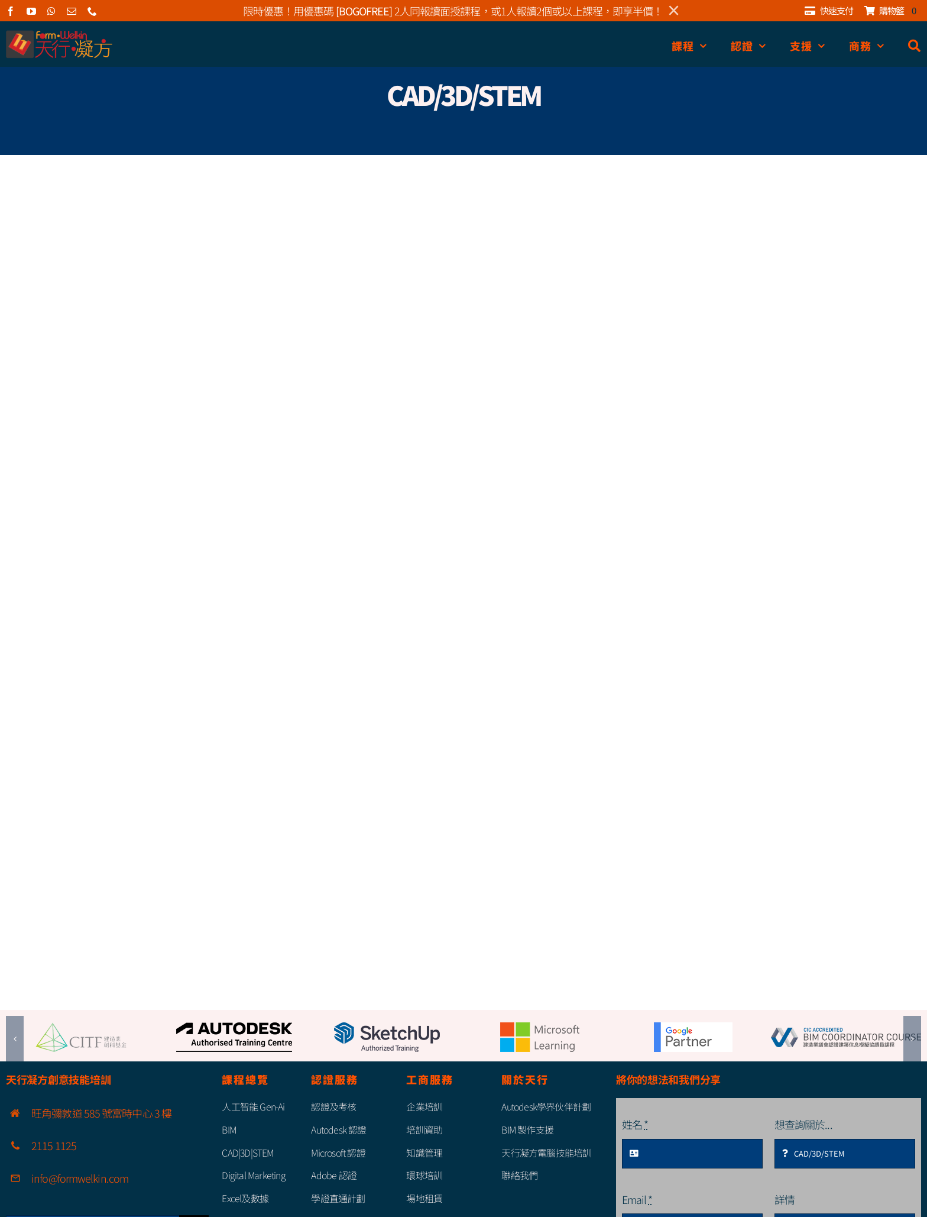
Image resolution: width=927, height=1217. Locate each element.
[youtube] (31, 11)
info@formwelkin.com (79, 1178)
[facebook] (10, 11)
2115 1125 (53, 1145)
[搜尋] (914, 46)
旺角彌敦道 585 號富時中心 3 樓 (101, 1113)
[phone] (91, 11)
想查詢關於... (803, 1124)
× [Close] (673, 10)
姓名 (635, 1124)
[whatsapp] (51, 11)
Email (637, 1199)
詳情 (784, 1199)
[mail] (71, 11)
